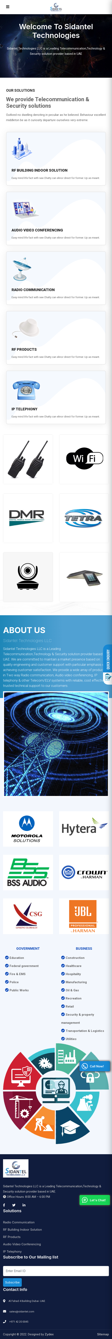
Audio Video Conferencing (22, 1244)
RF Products (12, 1237)
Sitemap (103, 1334)
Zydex (49, 1334)
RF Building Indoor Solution (22, 1229)
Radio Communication (19, 1222)
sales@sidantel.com (21, 1311)
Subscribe (12, 1282)
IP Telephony (12, 1251)
